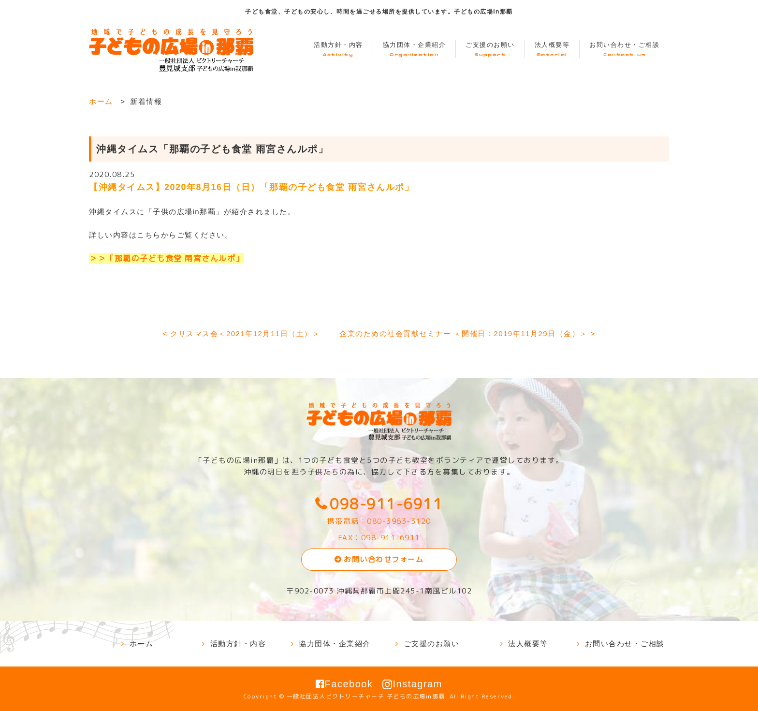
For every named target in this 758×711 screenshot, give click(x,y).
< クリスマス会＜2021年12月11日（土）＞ (241, 333)
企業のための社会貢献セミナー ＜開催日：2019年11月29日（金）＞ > (467, 333)
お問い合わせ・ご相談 (624, 49)
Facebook (344, 684)
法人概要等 (552, 49)
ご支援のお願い (490, 49)
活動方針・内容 (338, 49)
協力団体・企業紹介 (414, 49)
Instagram (412, 684)
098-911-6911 (386, 504)
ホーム (101, 101)
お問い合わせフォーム (383, 559)
